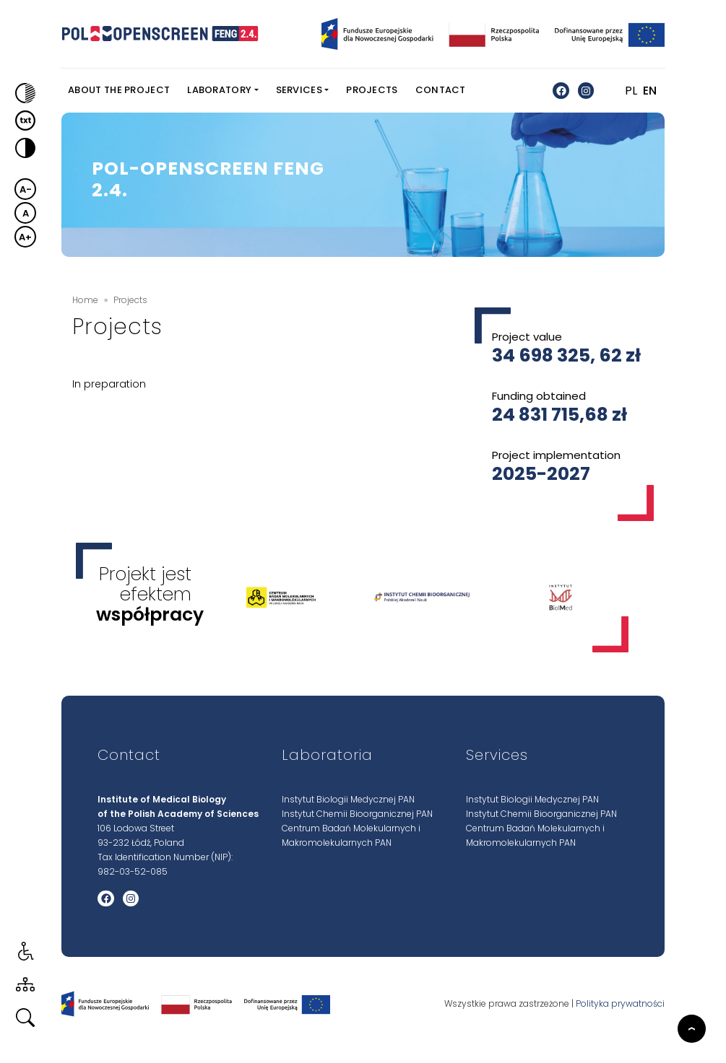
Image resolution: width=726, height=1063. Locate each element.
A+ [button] (25, 237)
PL (631, 90)
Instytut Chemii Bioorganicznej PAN (357, 814)
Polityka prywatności (620, 1004)
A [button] (25, 213)
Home (85, 300)
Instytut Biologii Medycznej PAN (348, 799)
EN (650, 90)
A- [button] (26, 189)
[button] (21, 93)
